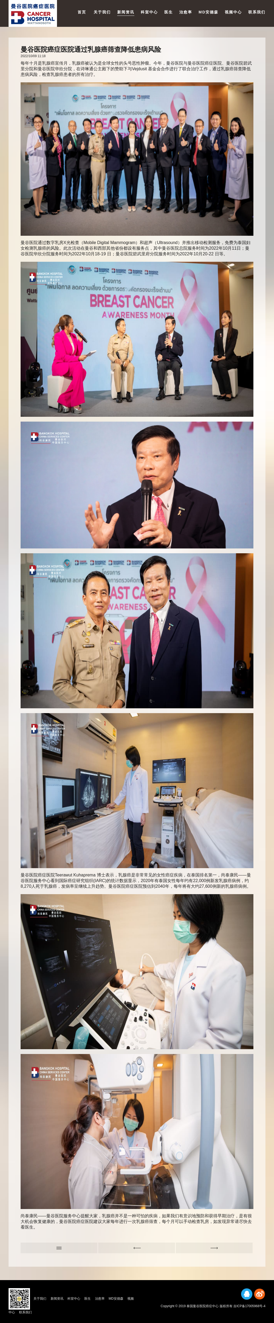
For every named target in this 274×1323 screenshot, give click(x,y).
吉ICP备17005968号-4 (249, 1306)
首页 (82, 12)
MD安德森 (208, 12)
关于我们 (102, 12)
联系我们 (256, 12)
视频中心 (233, 12)
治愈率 (185, 12)
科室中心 (149, 12)
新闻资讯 (125, 12)
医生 (168, 12)
